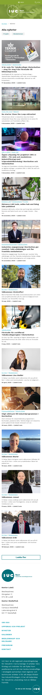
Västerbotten (16, 64)
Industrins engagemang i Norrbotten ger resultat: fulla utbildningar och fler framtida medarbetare (21, 231)
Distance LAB (6, 201)
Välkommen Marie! (21, 441)
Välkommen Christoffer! (21, 276)
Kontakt (6, 649)
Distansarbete (17, 201)
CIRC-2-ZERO (6, 152)
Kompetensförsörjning (9, 244)
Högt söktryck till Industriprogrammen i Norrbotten (21, 398)
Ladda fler (21, 557)
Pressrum (7, 645)
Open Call (15, 152)
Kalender (7, 634)
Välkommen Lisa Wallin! (21, 359)
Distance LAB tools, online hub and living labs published (21, 188)
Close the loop (7, 111)
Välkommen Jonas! (21, 481)
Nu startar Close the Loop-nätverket (21, 98)
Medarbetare (18, 34)
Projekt (6, 34)
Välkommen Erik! (21, 522)
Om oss (5, 622)
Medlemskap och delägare (11, 639)
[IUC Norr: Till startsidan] (21, 11)
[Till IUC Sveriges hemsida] (28, 689)
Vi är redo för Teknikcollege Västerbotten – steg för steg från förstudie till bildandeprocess (21, 51)
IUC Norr (4, 23)
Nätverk (16, 111)
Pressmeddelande (8, 411)
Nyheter (6, 630)
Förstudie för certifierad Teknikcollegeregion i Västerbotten (21, 317)
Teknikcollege (6, 64)
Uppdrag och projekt (13, 626)
